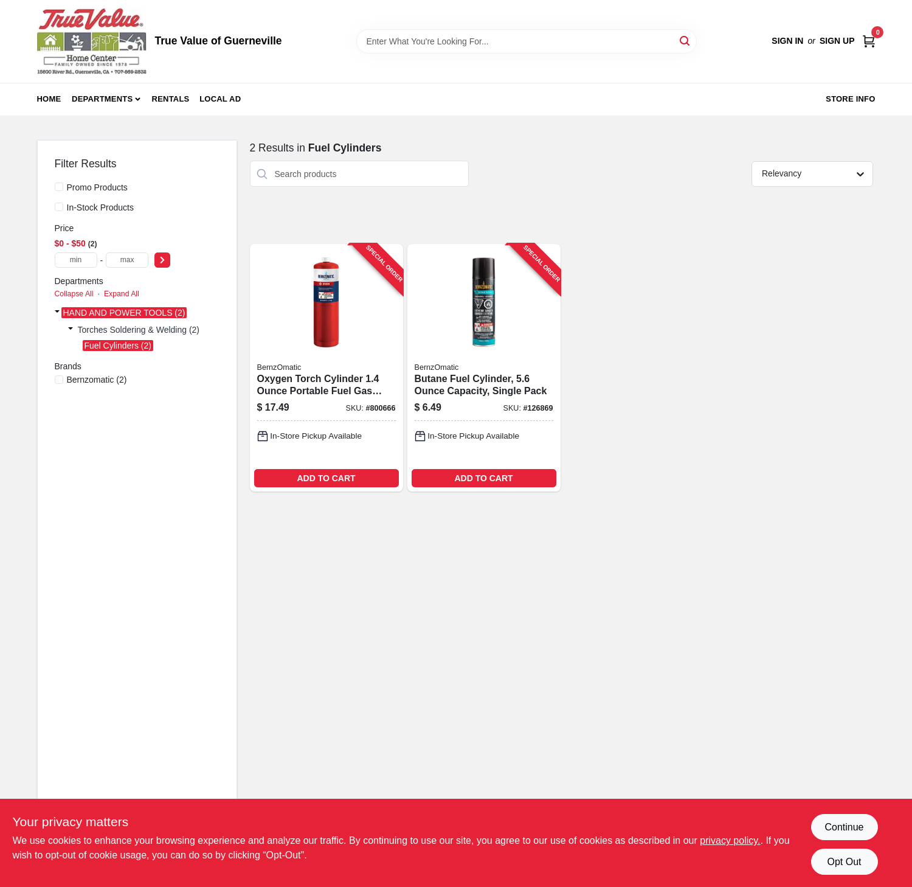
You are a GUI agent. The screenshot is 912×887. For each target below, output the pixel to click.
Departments (102, 98)
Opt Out (844, 862)
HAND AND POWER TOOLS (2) (124, 313)
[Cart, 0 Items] (869, 41)
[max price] (127, 260)
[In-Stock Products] (59, 207)
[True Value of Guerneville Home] (92, 41)
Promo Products (97, 187)
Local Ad (220, 98)
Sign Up (837, 41)
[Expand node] (57, 312)
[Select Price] (162, 260)
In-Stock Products (100, 207)
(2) (97, 379)
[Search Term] (526, 41)
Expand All (121, 294)
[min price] (76, 260)
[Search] (685, 40)
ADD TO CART (326, 478)
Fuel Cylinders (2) (118, 345)
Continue (843, 827)
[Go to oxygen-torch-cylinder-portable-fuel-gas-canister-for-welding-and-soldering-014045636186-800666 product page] (326, 368)
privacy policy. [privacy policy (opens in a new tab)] (730, 840)
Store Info (850, 98)
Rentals (171, 98)
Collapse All (74, 294)
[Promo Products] (59, 187)
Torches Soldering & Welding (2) (139, 330)
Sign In (787, 41)
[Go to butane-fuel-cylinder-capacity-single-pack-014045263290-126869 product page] (484, 368)
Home (49, 98)
